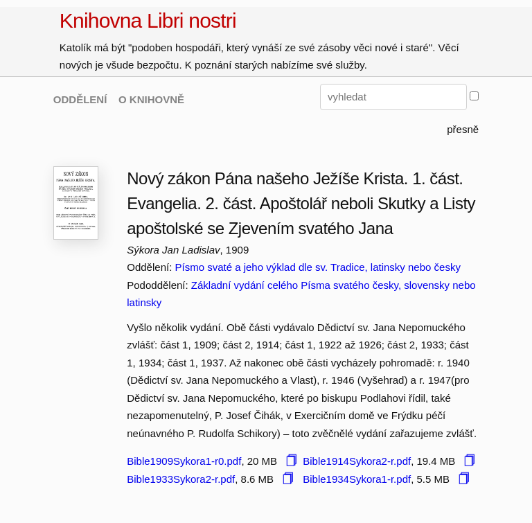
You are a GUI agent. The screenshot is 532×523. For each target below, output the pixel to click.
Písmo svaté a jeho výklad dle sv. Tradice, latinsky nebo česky (317, 267)
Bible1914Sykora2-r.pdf (357, 461)
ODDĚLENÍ (80, 99)
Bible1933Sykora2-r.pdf (181, 479)
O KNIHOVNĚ (151, 99)
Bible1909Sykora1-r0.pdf (184, 461)
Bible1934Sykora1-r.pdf (357, 479)
